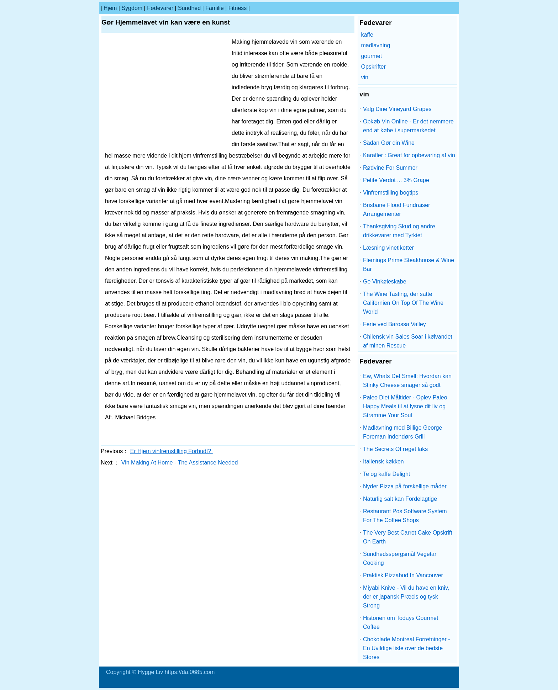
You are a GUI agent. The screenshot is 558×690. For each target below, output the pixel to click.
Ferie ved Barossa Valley (394, 324)
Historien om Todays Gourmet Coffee (400, 622)
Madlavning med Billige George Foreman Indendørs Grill (402, 432)
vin (364, 77)
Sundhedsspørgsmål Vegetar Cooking (399, 558)
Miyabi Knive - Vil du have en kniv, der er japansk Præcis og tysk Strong (406, 597)
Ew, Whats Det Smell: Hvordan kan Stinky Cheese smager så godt (407, 380)
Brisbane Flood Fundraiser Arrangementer (396, 209)
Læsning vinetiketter (388, 248)
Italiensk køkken (383, 461)
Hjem (110, 8)
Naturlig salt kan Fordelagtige (400, 499)
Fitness (237, 8)
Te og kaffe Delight (386, 474)
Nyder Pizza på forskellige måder (405, 486)
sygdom (131, 8)
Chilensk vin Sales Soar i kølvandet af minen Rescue (407, 341)
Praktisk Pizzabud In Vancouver (403, 575)
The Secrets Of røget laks (395, 449)
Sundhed (189, 8)
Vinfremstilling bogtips (390, 193)
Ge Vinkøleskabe (384, 281)
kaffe (367, 35)
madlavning (375, 45)
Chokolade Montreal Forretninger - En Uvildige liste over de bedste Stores (406, 648)
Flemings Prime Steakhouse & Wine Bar (408, 264)
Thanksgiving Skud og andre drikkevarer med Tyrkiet (399, 230)
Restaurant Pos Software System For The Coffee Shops (405, 515)
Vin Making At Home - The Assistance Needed (180, 463)
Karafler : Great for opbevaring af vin (409, 155)
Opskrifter (373, 67)
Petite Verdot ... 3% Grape (396, 180)
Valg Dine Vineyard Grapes (397, 109)
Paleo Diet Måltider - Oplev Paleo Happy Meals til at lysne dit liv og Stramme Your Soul (405, 406)
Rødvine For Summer (390, 168)
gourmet (371, 56)
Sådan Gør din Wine (389, 143)
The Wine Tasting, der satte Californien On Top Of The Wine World (403, 303)
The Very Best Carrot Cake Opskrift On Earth (407, 537)
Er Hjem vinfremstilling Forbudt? (171, 451)
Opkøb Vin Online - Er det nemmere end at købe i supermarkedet (408, 125)
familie (214, 8)
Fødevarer (160, 8)
